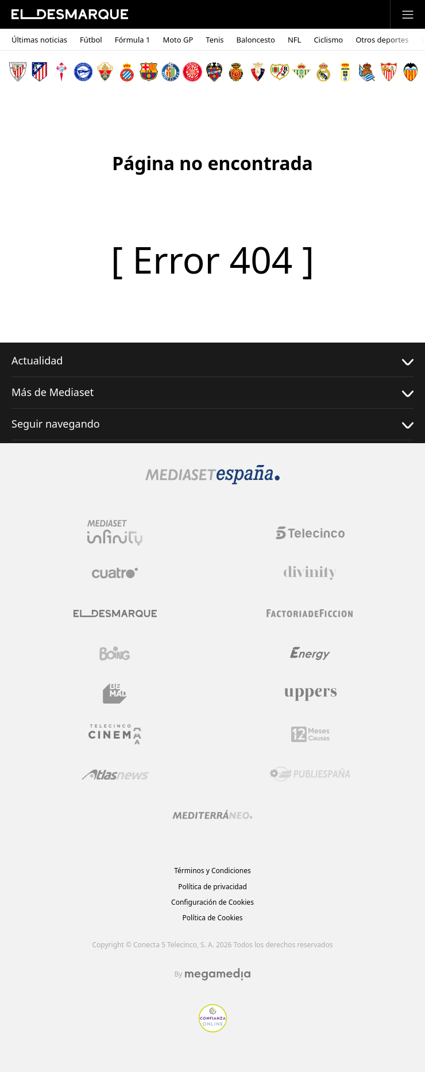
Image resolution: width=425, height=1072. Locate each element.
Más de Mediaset (212, 392)
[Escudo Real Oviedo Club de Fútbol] (345, 72)
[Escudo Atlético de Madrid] (39, 72)
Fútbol (91, 40)
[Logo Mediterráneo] (212, 814)
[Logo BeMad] (115, 693)
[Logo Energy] (310, 653)
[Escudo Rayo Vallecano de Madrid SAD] (279, 72)
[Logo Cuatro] (115, 573)
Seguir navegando (212, 424)
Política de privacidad (212, 887)
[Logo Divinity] (310, 573)
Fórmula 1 (132, 40)
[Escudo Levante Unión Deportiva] (214, 72)
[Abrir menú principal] (408, 14)
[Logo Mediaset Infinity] (114, 532)
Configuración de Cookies (212, 902)
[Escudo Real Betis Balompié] (301, 72)
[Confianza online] (213, 1029)
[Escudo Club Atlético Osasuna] (258, 72)
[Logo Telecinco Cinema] (114, 734)
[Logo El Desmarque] (115, 613)
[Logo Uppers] (310, 693)
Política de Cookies (212, 918)
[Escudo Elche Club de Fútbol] (105, 72)
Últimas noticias (39, 40)
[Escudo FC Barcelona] (149, 72)
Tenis (214, 40)
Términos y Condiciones (212, 870)
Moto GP (178, 40)
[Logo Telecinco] (310, 532)
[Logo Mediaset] (212, 481)
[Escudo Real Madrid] (323, 72)
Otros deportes (382, 40)
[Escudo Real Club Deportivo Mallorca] (236, 72)
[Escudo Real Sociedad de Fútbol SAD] (367, 72)
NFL (294, 40)
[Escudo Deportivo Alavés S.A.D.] (83, 72)
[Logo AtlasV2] (115, 774)
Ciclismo (328, 40)
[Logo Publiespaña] (310, 774)
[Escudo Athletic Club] (18, 72)
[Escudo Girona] (192, 72)
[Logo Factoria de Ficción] (310, 613)
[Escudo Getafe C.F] (170, 72)
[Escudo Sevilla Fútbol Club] (389, 72)
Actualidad (212, 361)
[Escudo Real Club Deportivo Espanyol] (127, 72)
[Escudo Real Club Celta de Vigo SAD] (61, 72)
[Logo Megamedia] (217, 974)
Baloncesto (256, 40)
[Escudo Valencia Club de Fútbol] (410, 72)
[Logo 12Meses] (310, 734)
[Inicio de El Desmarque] (69, 14)
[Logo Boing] (114, 653)
